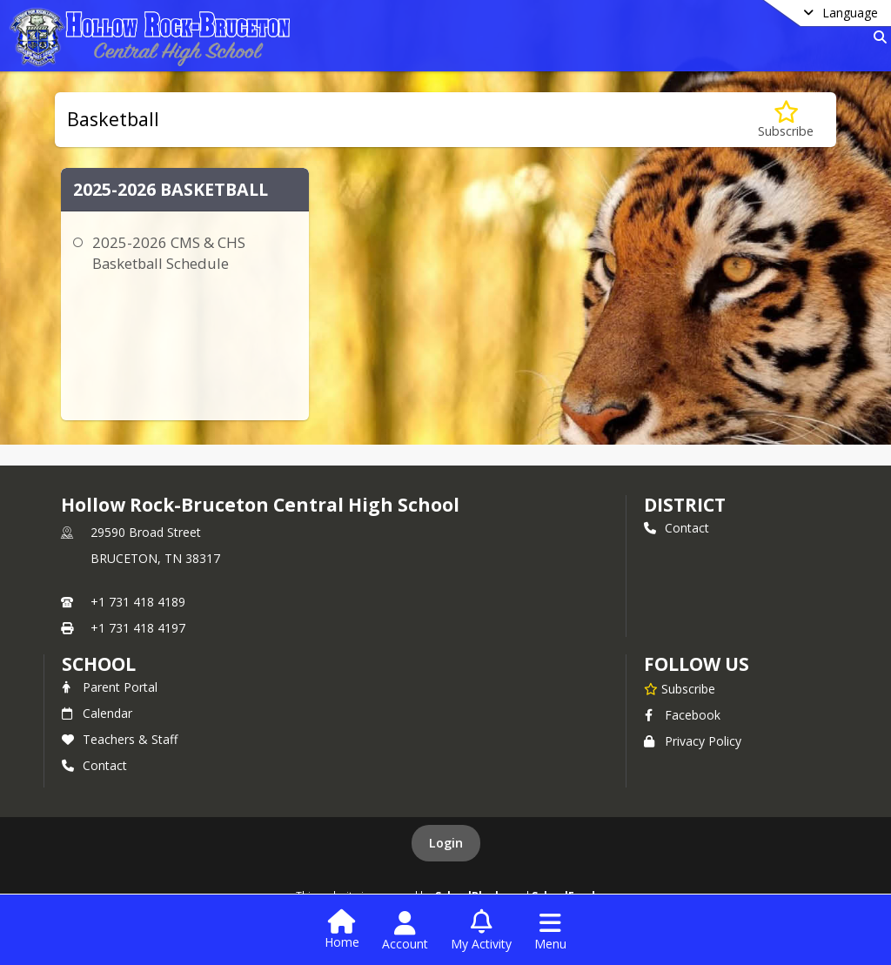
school (99, 664)
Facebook (682, 715)
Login (446, 842)
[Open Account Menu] (405, 931)
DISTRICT (685, 505)
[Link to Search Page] (877, 37)
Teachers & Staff (120, 739)
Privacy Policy (692, 741)
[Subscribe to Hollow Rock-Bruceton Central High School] (679, 688)
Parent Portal (109, 687)
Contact (676, 527)
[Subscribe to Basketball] (785, 120)
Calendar (97, 713)
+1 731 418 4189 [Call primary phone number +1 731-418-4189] (137, 601)
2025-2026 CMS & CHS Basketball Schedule (168, 252)
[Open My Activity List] (481, 931)
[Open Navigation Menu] (550, 931)
